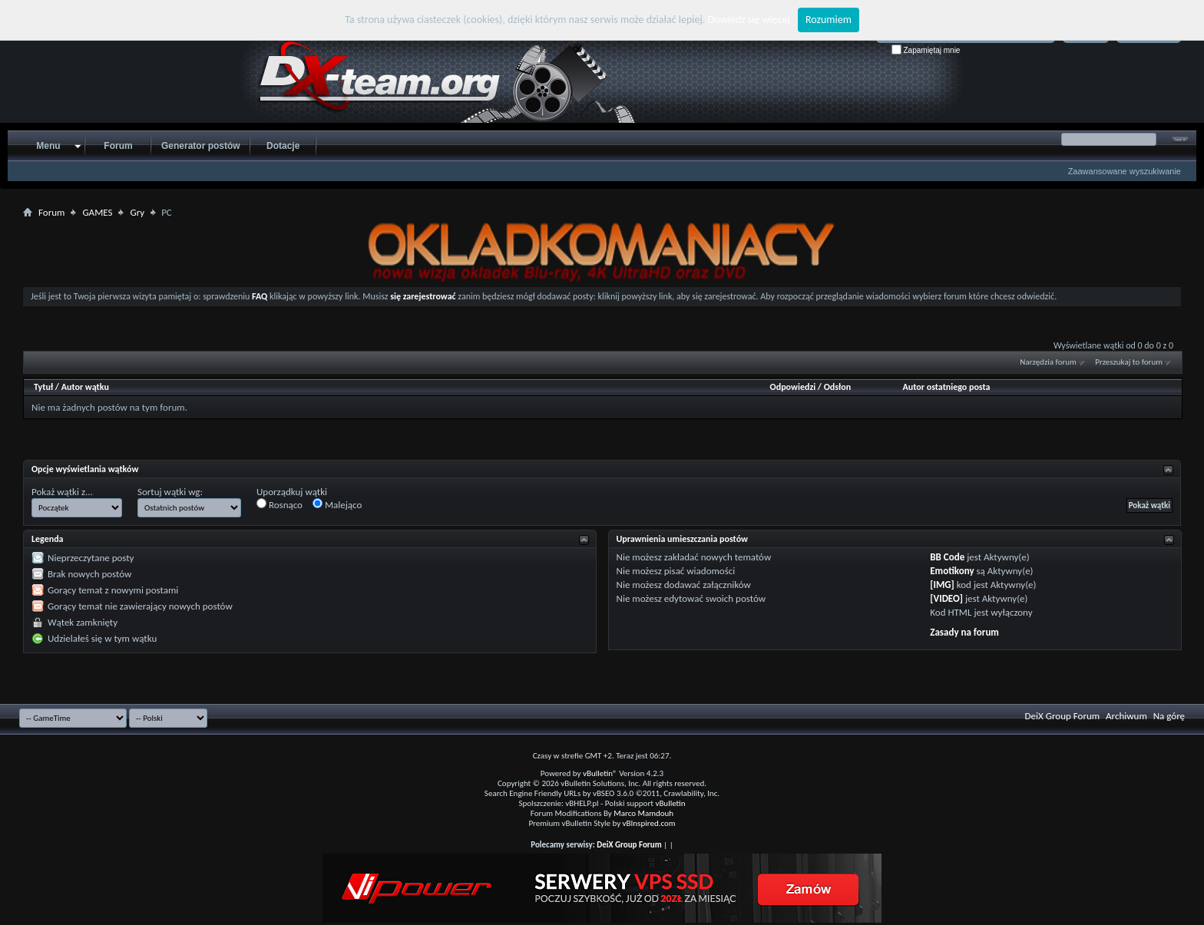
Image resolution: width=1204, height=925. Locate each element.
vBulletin (670, 803)
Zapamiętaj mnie (926, 50)
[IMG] (942, 584)
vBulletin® (600, 773)
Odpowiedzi (793, 387)
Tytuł (43, 387)
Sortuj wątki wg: (170, 491)
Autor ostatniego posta (947, 387)
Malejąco (337, 504)
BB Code (947, 557)
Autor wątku (85, 387)
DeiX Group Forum (1062, 716)
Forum (118, 145)
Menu (48, 145)
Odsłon (837, 387)
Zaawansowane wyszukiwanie (1124, 171)
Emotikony (952, 570)
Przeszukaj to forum (1129, 362)
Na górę (1169, 716)
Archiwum (1126, 716)
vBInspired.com (649, 823)
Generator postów (200, 145)
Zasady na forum (964, 632)
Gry (137, 212)
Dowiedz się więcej (749, 19)
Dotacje (282, 145)
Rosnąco (279, 504)
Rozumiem (828, 19)
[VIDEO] (946, 598)
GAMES (97, 212)
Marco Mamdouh (643, 813)
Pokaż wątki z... (62, 491)
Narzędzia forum (1048, 362)
